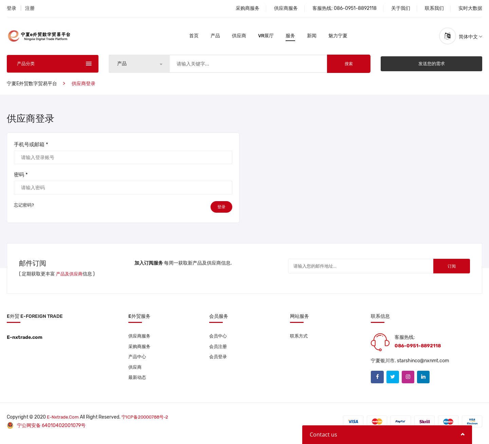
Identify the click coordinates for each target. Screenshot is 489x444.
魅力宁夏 (337, 37)
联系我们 (434, 8)
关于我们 (400, 8)
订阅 (446, 269)
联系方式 (299, 339)
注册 (30, 8)
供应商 (239, 37)
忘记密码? (24, 210)
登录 (11, 8)
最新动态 (137, 382)
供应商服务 (286, 8)
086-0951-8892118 (355, 8)
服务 (290, 37)
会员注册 (218, 349)
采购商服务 (247, 8)
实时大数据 (470, 8)
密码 (21, 177)
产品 (215, 37)
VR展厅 (266, 37)
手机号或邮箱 (31, 147)
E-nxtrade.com (64, 421)
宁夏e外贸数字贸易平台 (32, 86)
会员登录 (218, 360)
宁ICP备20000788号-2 (149, 421)
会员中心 (218, 339)
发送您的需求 (431, 66)
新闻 (311, 37)
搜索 (349, 66)
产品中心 (137, 360)
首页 (194, 37)
